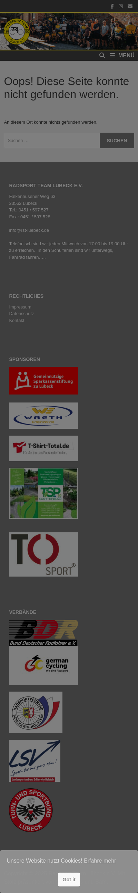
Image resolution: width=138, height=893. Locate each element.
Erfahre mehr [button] (100, 861)
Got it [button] (69, 879)
